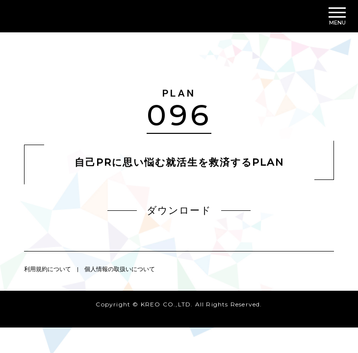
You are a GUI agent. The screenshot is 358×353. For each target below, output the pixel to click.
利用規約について (47, 269)
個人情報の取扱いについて (119, 269)
